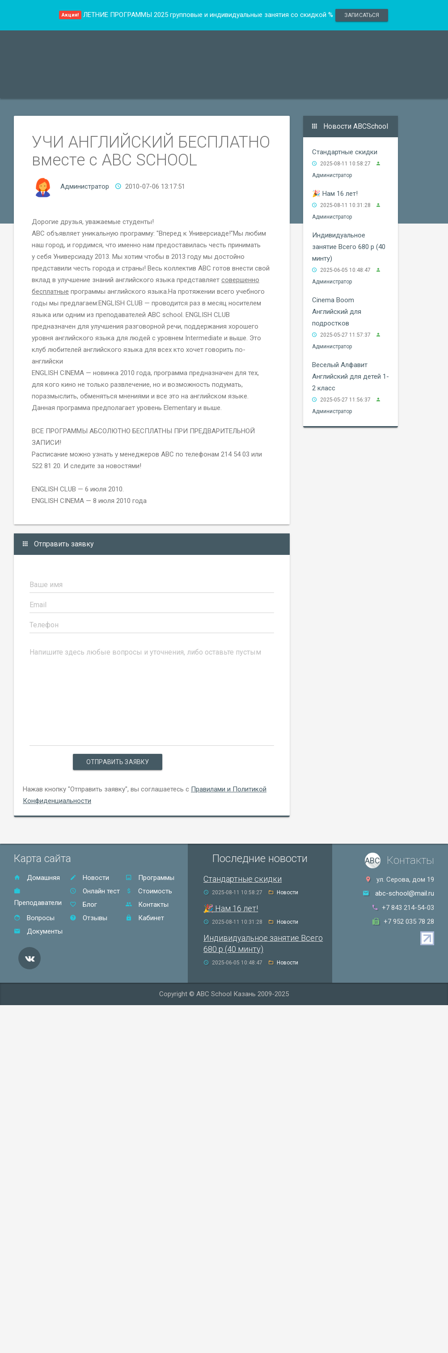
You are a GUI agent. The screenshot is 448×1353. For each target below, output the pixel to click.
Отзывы (281, 86)
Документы (38, 931)
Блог (83, 905)
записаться (361, 15)
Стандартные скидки (344, 152)
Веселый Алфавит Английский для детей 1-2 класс (350, 376)
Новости (89, 878)
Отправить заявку (117, 761)
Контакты (327, 86)
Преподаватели (105, 86)
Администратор (84, 186)
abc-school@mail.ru (404, 893)
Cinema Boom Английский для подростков (336, 311)
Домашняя (37, 878)
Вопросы (34, 918)
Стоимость (233, 86)
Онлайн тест (380, 86)
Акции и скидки (173, 86)
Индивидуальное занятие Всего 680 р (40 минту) (348, 246)
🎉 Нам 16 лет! (335, 194)
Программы (42, 86)
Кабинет (144, 918)
